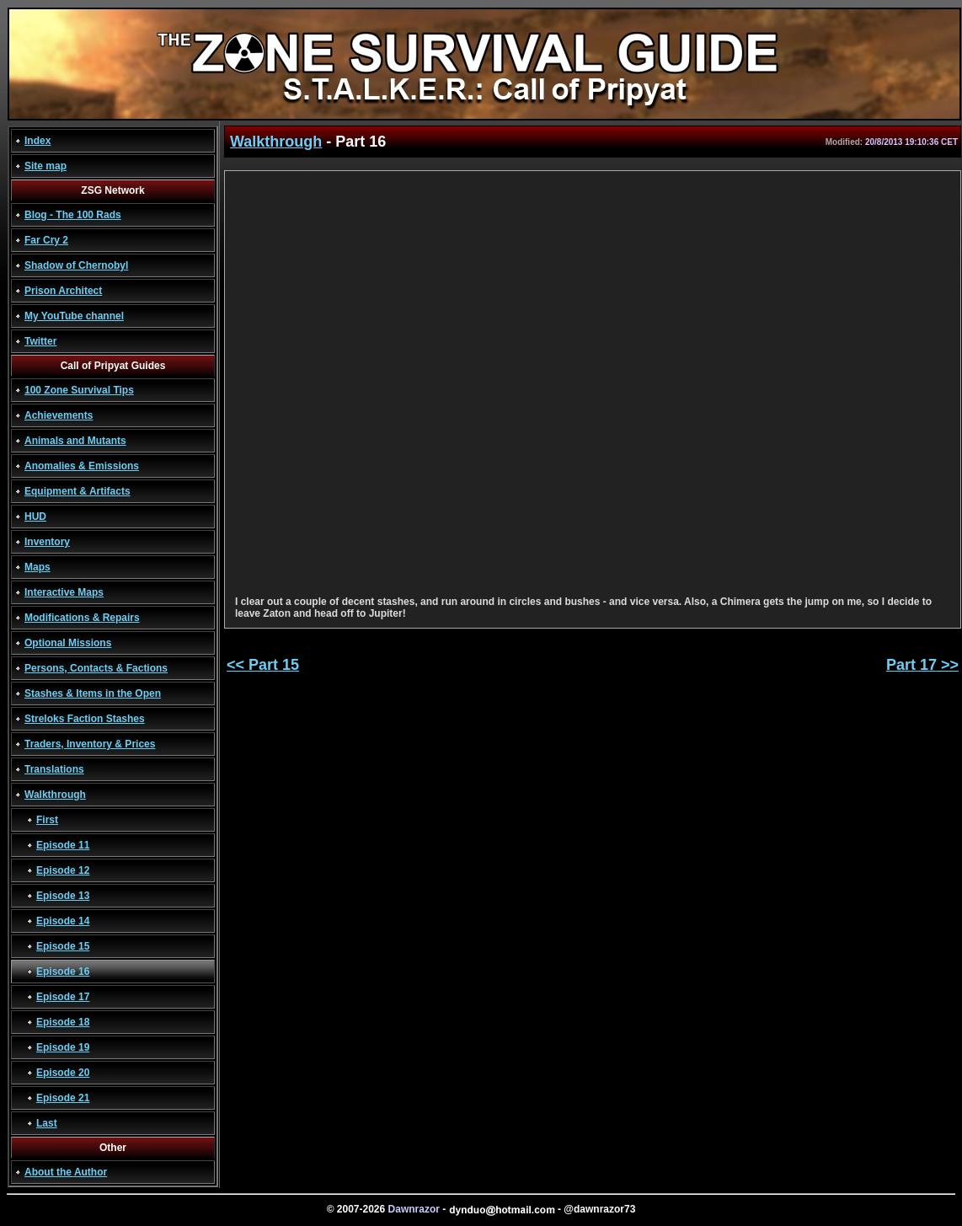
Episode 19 (62, 1047)
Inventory (47, 542)
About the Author (65, 1172)
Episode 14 (62, 921)
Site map (45, 166)
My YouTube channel (74, 316)
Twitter (40, 341)
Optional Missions (67, 643)
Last (46, 1123)
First (47, 820)
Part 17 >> (922, 664)
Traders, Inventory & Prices (89, 744)
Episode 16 (62, 971)
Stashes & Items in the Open (92, 693)
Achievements (58, 415)
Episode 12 (62, 870)
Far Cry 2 (46, 240)
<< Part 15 (263, 664)
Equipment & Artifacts (77, 491)
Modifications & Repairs (82, 618)
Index (37, 141)
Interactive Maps (64, 592)
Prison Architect (63, 291)
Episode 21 (62, 1098)
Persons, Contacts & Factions (96, 668)
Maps (37, 567)
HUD (35, 516)
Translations (54, 769)
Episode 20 (62, 1073)
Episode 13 (62, 896)
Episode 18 (62, 1022)
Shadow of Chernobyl (76, 265)
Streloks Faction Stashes (84, 719)
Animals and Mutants (75, 441)
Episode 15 (62, 946)
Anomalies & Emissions (81, 466)
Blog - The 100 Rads (72, 215)
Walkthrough (55, 794)
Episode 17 (62, 997)
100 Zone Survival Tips (79, 390)
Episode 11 (62, 845)
